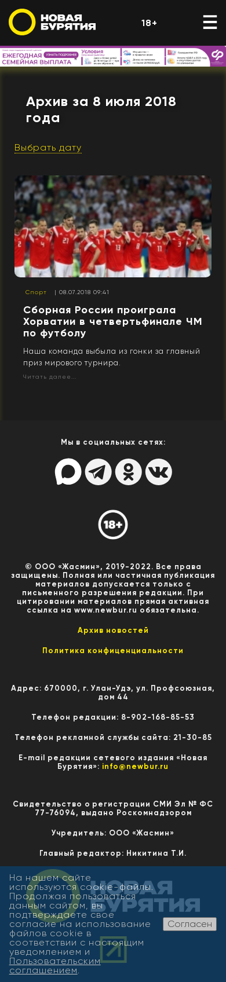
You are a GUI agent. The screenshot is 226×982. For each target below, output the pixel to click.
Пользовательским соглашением (55, 965)
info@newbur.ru (135, 766)
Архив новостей (113, 630)
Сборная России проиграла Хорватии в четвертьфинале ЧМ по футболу (113, 321)
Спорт (36, 292)
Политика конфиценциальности (113, 650)
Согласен (189, 923)
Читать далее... (49, 376)
